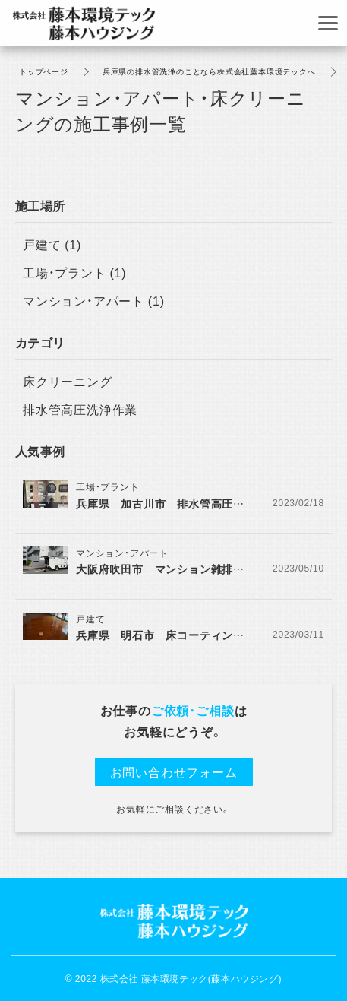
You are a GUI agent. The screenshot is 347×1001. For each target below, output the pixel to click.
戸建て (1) (52, 244)
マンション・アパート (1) (94, 300)
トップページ (43, 71)
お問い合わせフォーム (174, 771)
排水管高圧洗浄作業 (80, 409)
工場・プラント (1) (74, 272)
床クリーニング (67, 381)
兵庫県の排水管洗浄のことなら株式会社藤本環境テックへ (209, 71)
